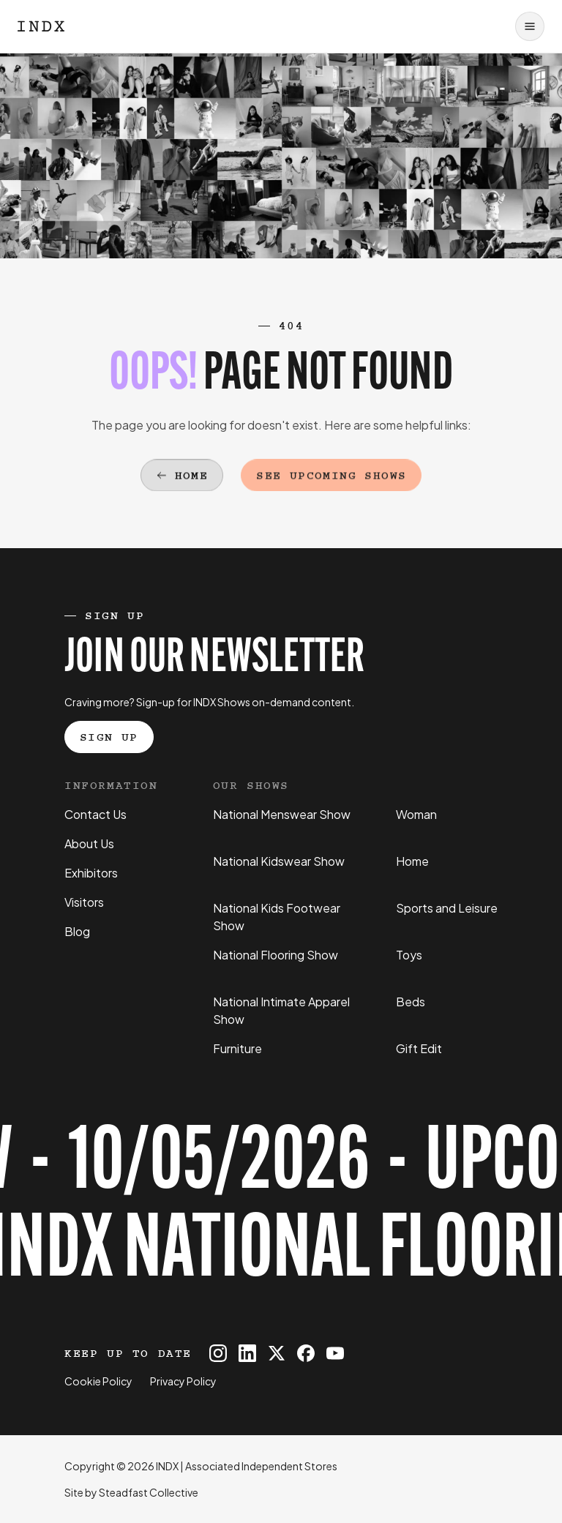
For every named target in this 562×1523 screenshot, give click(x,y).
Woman (416, 814)
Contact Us (95, 814)
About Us (89, 843)
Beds (410, 1001)
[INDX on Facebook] (306, 1353)
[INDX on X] (276, 1353)
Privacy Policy (183, 1381)
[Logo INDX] (41, 26)
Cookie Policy (98, 1381)
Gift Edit (419, 1048)
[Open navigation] (529, 26)
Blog (77, 931)
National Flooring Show (275, 954)
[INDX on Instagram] (218, 1353)
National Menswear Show (282, 814)
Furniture (237, 1048)
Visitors (84, 902)
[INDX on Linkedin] (247, 1353)
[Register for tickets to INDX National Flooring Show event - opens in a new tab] (281, 1210)
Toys (409, 954)
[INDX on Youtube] (335, 1353)
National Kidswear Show (279, 861)
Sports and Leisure (447, 908)
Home (412, 861)
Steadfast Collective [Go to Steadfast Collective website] (148, 1492)
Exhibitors (91, 872)
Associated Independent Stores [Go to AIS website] (261, 1466)
